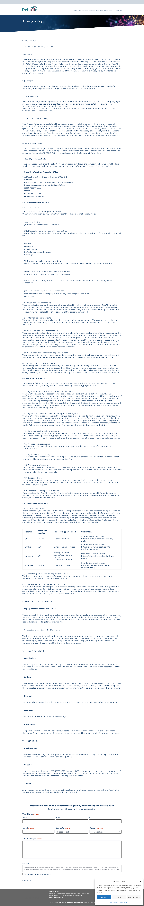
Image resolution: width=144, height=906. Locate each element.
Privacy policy (123, 902)
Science (92, 11)
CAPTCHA (27, 880)
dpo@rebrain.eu (37, 196)
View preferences (134, 897)
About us (99, 11)
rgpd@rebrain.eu (89, 385)
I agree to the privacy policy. (38, 874)
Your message (32, 838)
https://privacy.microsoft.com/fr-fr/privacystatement (96, 547)
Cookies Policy (74, 309)
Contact (119, 11)
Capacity (63, 827)
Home (75, 11)
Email (28, 827)
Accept (103, 897)
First (58, 817)
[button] (140, 881)
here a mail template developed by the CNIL (86, 424)
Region (96, 827)
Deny (119, 897)
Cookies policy (114, 902)
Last (91, 817)
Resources (108, 11)
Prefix (25, 817)
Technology (83, 11)
